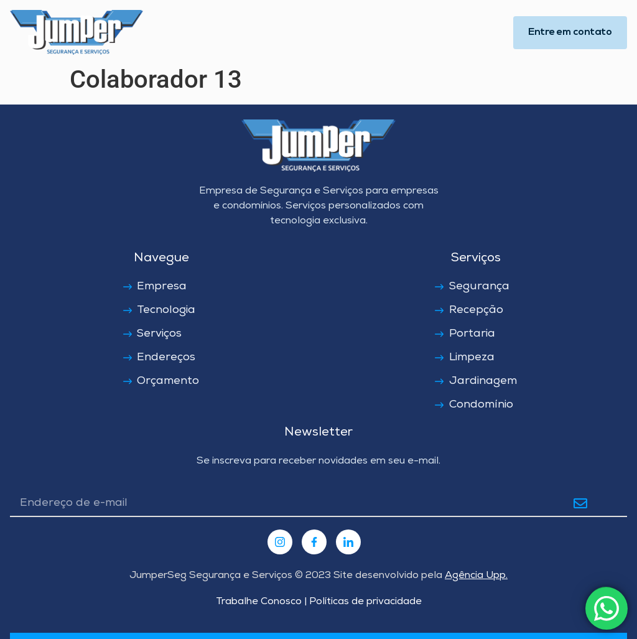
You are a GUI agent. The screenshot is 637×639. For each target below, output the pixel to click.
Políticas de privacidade (364, 602)
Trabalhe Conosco (259, 602)
